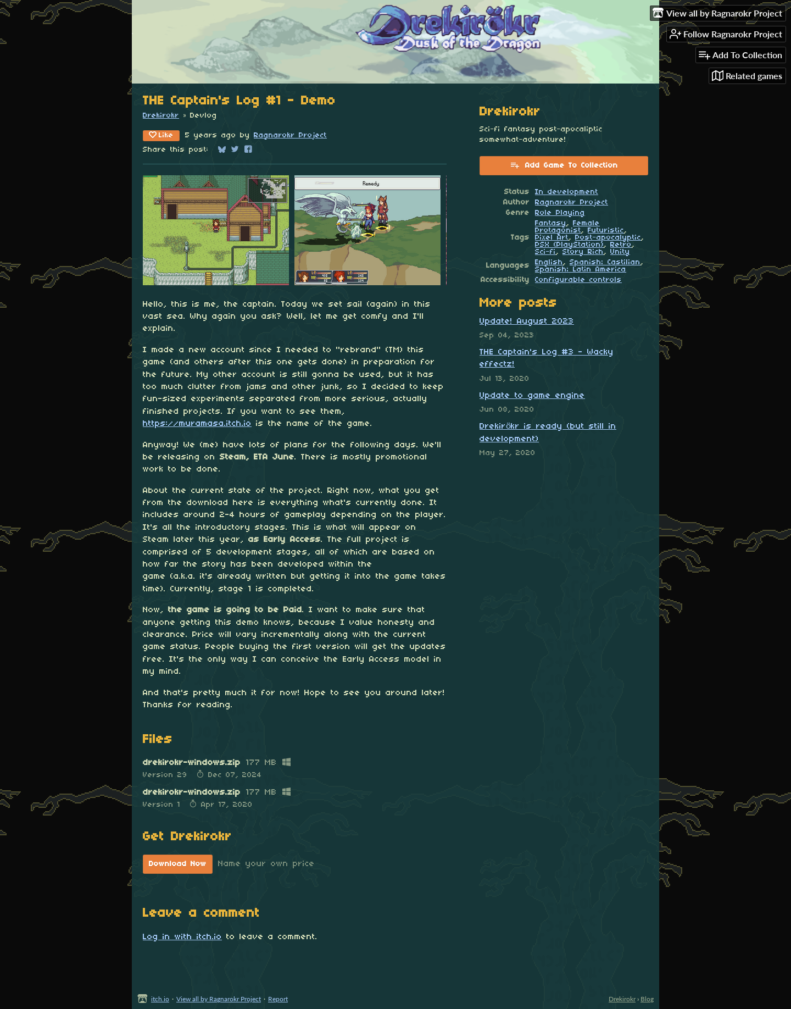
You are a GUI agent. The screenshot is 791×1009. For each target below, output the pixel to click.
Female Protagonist (567, 227)
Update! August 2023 (527, 321)
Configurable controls (578, 280)
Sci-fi (545, 252)
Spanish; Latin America (580, 269)
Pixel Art (552, 237)
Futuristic (606, 230)
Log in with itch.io (182, 937)
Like (161, 135)
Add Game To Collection (564, 165)
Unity (620, 252)
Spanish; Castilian (605, 262)
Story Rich (583, 252)
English (549, 262)
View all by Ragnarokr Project (218, 999)
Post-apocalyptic (608, 237)
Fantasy (550, 223)
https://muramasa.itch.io (197, 423)
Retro (621, 244)
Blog (647, 999)
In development (566, 192)
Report (278, 999)
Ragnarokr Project (290, 135)
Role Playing (560, 213)
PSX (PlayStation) (569, 244)
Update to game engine (532, 395)
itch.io (160, 999)
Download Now (178, 864)
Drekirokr (161, 115)
